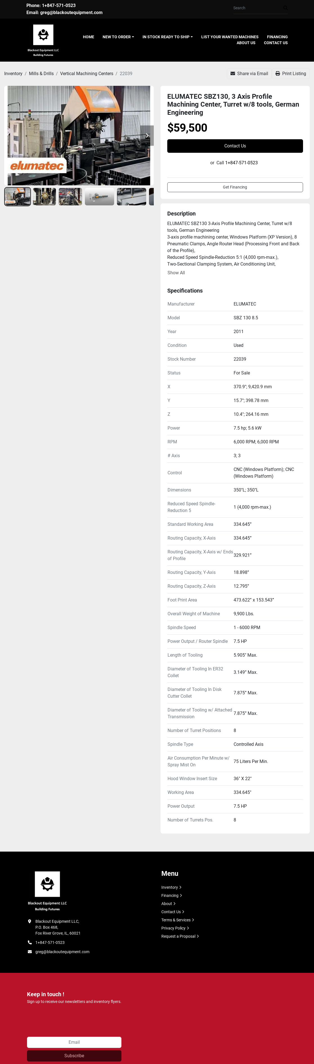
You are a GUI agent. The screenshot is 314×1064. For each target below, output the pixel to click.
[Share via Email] (249, 73)
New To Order (117, 37)
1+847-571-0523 (59, 5)
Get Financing (235, 187)
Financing (277, 37)
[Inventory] (13, 73)
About (166, 903)
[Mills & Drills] (41, 73)
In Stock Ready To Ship (166, 37)
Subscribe (74, 1055)
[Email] (74, 1042)
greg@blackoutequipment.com (71, 12)
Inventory (169, 887)
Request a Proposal (178, 936)
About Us (246, 43)
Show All (176, 272)
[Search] (258, 8)
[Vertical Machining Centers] (86, 73)
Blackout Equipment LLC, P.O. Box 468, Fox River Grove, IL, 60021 (58, 927)
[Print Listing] (291, 73)
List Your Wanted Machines (230, 37)
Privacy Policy (173, 928)
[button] (118, 37)
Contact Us (276, 43)
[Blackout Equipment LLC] (47, 890)
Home (88, 37)
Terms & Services (176, 920)
